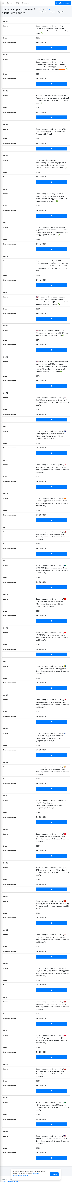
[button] (3, 3)
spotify (47, 9)
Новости (25, 3)
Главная (10, 3)
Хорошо (54, 1174)
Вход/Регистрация (63, 3)
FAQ (17, 3)
